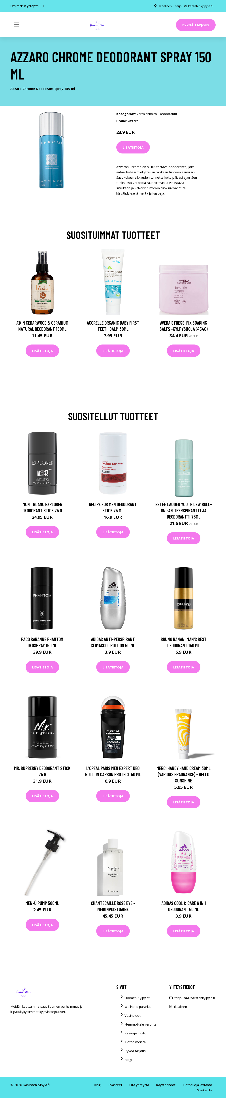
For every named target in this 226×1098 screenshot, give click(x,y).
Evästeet (115, 1085)
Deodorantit (168, 114)
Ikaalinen (163, 6)
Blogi (128, 1059)
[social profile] (43, 6)
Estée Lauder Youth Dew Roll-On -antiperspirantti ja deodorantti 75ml (183, 510)
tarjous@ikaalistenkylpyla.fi (193, 6)
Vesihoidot (132, 1015)
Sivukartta (204, 1090)
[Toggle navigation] (16, 24)
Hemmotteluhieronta (140, 1024)
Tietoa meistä (135, 1042)
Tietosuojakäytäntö (197, 1085)
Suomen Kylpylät (137, 998)
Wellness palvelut (137, 1006)
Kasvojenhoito (135, 1033)
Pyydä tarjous (195, 25)
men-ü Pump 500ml (42, 903)
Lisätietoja (133, 147)
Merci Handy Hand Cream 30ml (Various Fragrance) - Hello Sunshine (183, 774)
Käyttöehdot (165, 1085)
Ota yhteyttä (139, 1085)
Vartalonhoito (147, 114)
